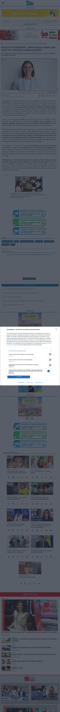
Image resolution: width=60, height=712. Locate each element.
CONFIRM (19, 376)
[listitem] (30, 351)
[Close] (56, 329)
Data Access (30, 382)
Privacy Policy (38, 382)
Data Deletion (21, 382)
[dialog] (30, 356)
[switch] (49, 354)
